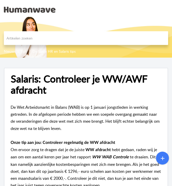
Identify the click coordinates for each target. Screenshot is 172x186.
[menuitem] (154, 10)
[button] (154, 10)
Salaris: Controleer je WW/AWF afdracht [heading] (79, 84)
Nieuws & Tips (15, 51)
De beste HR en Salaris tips (54, 51)
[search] (86, 38)
